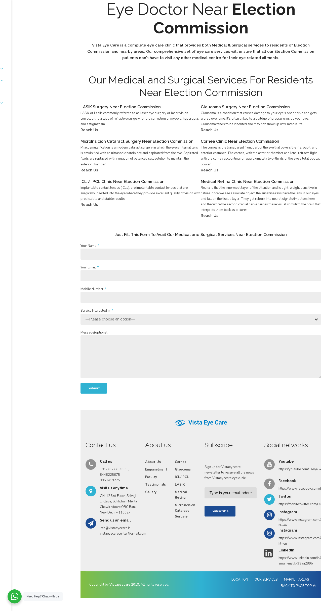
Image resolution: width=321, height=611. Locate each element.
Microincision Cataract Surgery (141, 508)
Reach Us (224, 23)
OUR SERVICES (221, 581)
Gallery (185, 23)
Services (88, 23)
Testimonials (161, 23)
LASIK (132, 485)
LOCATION (195, 581)
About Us (66, 23)
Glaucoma (134, 470)
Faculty (138, 23)
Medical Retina (133, 495)
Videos (204, 23)
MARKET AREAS (252, 581)
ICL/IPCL (134, 477)
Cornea (132, 462)
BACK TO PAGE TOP (286, 581)
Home (47, 23)
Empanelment (114, 23)
